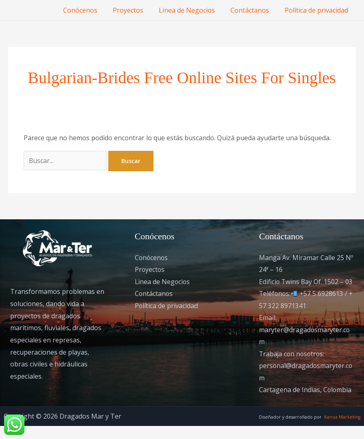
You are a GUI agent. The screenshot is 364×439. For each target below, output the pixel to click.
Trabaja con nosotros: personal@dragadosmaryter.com (306, 378)
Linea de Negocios (193, 10)
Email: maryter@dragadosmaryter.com (305, 342)
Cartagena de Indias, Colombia (305, 402)
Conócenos (91, 10)
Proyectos (136, 10)
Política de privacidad (317, 10)
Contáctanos (253, 10)
